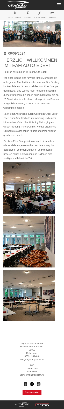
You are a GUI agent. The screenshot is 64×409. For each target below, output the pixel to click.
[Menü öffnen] (58, 5)
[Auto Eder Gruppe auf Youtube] (38, 384)
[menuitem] (15, 15)
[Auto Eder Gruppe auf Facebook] (25, 384)
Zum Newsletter (32, 392)
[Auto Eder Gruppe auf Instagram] (32, 384)
